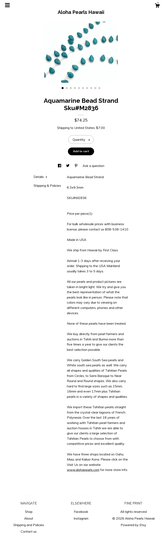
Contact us (29, 531)
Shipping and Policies (28, 525)
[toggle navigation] (7, 5)
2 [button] (67, 88)
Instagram (81, 518)
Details (40, 177)
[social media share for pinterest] (76, 166)
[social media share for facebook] (60, 166)
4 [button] (75, 88)
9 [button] (95, 88)
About (28, 518)
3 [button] (71, 88)
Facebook (81, 512)
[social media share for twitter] (68, 166)
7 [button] (87, 88)
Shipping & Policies (47, 185)
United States (84, 128)
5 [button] (79, 88)
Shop (29, 512)
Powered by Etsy (133, 525)
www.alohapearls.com (83, 470)
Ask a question (93, 166)
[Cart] (157, 6)
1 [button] (63, 88)
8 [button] (91, 88)
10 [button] (99, 88)
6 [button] (83, 88)
